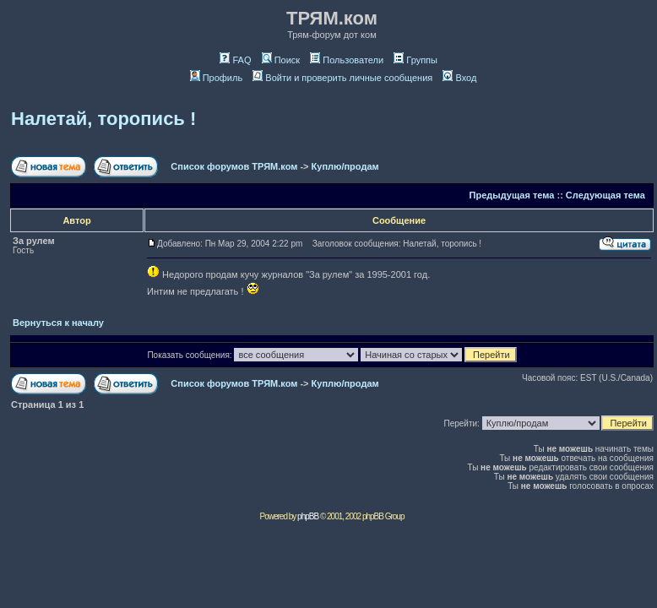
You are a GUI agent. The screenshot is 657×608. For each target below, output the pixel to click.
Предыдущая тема (512, 195)
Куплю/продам (345, 166)
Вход (459, 78)
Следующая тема (605, 195)
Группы (415, 60)
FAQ (235, 60)
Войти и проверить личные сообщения (342, 78)
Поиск (281, 60)
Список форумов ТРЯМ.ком (234, 166)
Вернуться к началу (58, 323)
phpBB (307, 516)
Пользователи (346, 60)
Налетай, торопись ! (103, 118)
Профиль (216, 78)
